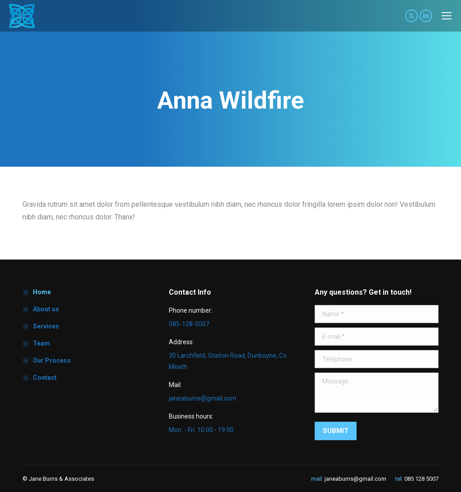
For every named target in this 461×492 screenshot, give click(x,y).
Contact (45, 377)
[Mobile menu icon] (446, 15)
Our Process (52, 360)
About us (46, 309)
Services (46, 326)
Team (41, 343)
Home (42, 292)
